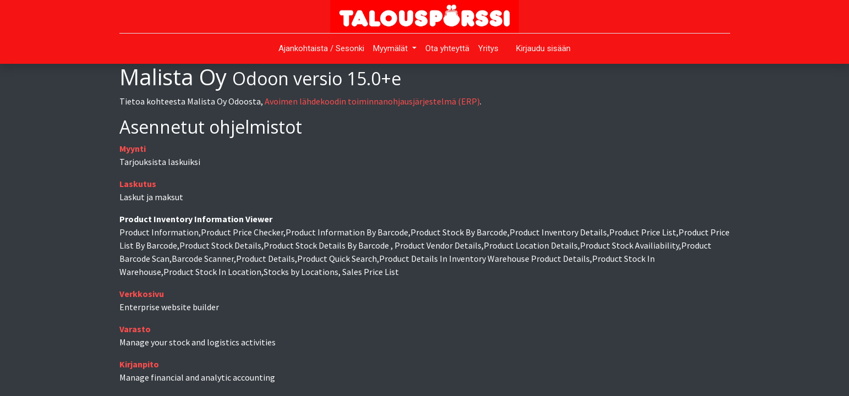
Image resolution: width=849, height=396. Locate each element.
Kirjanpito (139, 364)
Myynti (132, 148)
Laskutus (137, 183)
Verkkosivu (141, 293)
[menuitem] (321, 48)
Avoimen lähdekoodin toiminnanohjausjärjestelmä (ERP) (372, 101)
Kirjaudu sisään (543, 48)
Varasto (135, 328)
